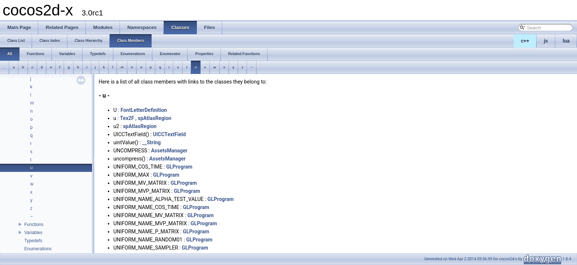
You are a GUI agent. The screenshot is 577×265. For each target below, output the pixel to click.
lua (566, 41)
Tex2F (127, 118)
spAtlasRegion (154, 118)
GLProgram (179, 167)
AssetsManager (169, 150)
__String (151, 142)
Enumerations (38, 248)
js (546, 41)
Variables (33, 232)
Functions (33, 224)
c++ (525, 41)
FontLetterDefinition (143, 110)
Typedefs (33, 240)
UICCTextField (169, 134)
